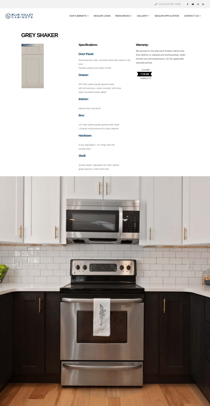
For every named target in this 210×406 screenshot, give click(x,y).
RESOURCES (122, 15)
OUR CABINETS (78, 15)
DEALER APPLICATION (167, 15)
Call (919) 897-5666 (168, 4)
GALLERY (142, 15)
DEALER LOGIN (102, 15)
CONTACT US (191, 15)
